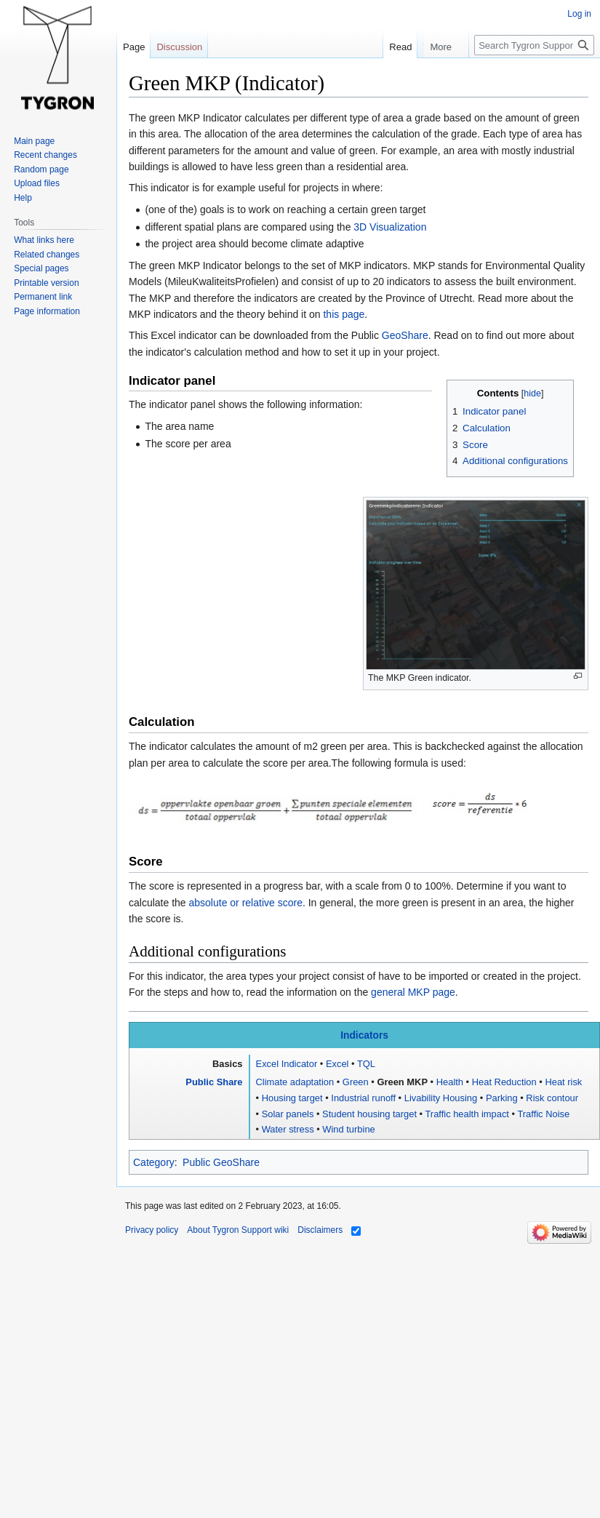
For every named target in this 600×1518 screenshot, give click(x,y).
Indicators (364, 1035)
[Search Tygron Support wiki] (534, 45)
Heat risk (563, 1081)
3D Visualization (389, 227)
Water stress (288, 1129)
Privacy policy (151, 1230)
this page (343, 314)
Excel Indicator (287, 1063)
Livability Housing (440, 1097)
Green (356, 1081)
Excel (337, 1063)
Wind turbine (348, 1129)
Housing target (292, 1097)
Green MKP (402, 1081)
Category (154, 1162)
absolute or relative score (246, 902)
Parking (502, 1097)
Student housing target (369, 1113)
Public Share (213, 1081)
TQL (366, 1063)
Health (449, 1081)
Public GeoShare (221, 1162)
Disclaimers (320, 1230)
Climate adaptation (295, 1081)
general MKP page (413, 992)
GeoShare (405, 335)
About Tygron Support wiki (238, 1230)
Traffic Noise (543, 1113)
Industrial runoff (363, 1097)
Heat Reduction (504, 1081)
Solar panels (288, 1113)
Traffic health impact (467, 1113)
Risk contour (552, 1097)
